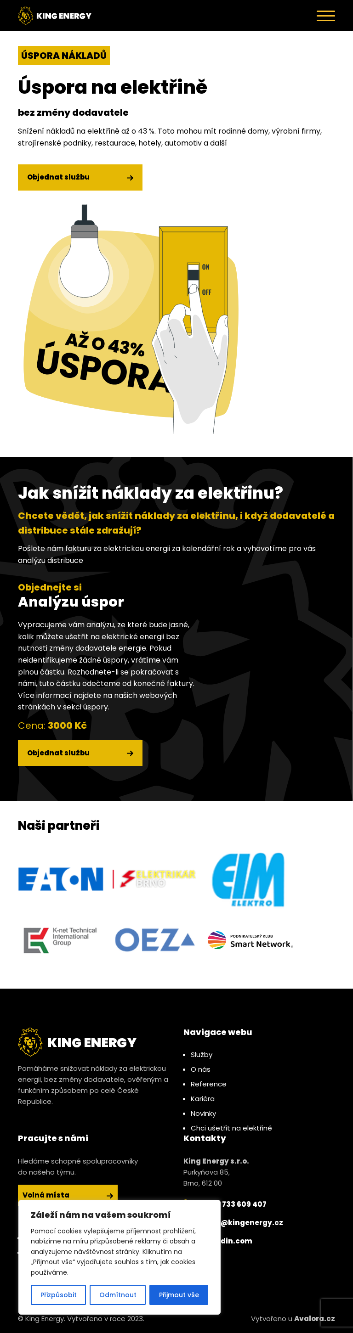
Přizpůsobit (58, 1294)
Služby (201, 1054)
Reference (209, 1084)
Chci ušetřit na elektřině (231, 1128)
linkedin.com (217, 1241)
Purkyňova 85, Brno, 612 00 (216, 1172)
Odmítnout (118, 1294)
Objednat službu (80, 177)
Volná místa (68, 1195)
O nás (201, 1069)
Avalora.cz (314, 1318)
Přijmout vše (179, 1294)
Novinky (203, 1113)
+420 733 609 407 (225, 1204)
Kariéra (203, 1098)
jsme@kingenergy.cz (233, 1223)
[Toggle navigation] (326, 16)
